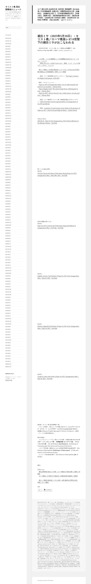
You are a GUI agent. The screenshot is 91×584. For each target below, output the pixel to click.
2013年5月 (8, 316)
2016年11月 (8, 270)
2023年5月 (8, 105)
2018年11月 (8, 222)
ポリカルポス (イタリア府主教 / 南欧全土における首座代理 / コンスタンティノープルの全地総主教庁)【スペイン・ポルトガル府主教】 (59, 527)
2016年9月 (8, 276)
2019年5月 (8, 212)
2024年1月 (8, 83)
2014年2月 (8, 313)
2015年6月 (8, 297)
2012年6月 (8, 332)
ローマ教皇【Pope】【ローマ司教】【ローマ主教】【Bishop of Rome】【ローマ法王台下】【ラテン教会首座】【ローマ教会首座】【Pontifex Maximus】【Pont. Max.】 (58, 545)
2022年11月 (8, 118)
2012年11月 (8, 321)
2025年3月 (8, 54)
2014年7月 (8, 302)
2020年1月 (8, 193)
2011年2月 (8, 358)
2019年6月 (8, 209)
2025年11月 (8, 41)
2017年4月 (8, 257)
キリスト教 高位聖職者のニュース (13, 8)
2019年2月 (8, 220)
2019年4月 (8, 214)
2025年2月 (8, 57)
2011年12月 (8, 340)
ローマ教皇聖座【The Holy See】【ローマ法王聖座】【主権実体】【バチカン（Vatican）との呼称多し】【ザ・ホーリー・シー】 (59, 550)
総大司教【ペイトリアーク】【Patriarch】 (55, 555)
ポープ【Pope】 (50, 526)
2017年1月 (8, 265)
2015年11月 (8, 292)
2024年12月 (8, 62)
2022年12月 (8, 115)
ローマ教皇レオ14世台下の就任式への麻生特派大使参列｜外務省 (58, 476)
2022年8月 (8, 126)
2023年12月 (8, 86)
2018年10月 (8, 225)
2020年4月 (8, 188)
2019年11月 (8, 198)
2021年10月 (8, 145)
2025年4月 (8, 51)
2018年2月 (8, 241)
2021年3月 (8, 163)
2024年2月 (8, 81)
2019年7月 (8, 206)
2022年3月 (8, 137)
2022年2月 (8, 139)
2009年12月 (8, 364)
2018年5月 (8, 233)
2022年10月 (8, 121)
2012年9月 (8, 326)
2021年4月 (8, 161)
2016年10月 (8, 273)
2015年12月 (8, 289)
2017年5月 (8, 254)
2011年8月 (8, 345)
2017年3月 (8, 260)
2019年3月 (8, 217)
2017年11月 (8, 249)
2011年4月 (8, 353)
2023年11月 (8, 89)
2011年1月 (8, 361)
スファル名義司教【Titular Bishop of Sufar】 (51, 515)
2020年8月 (8, 182)
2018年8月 (8, 230)
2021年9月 (8, 147)
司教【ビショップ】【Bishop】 (57, 552)
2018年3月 (8, 238)
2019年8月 (8, 204)
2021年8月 (8, 150)
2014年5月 (8, 305)
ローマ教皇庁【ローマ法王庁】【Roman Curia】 (68, 547)
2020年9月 (8, 180)
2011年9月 (8, 342)
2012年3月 (8, 334)
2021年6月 (8, 155)
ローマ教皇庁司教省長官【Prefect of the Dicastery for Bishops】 (53, 549)
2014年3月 (8, 310)
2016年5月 (8, 281)
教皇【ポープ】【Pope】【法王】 (54, 553)
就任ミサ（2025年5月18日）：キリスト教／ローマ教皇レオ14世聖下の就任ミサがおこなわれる (59, 39)
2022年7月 (8, 129)
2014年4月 (8, 308)
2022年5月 (8, 134)
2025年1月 (8, 59)
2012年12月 (8, 318)
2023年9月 (8, 94)
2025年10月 (8, 43)
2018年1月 (8, 244)
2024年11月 (8, 65)
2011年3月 (8, 356)
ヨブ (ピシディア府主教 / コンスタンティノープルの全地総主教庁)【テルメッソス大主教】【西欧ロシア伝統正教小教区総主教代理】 (59, 529)
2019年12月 (8, 196)
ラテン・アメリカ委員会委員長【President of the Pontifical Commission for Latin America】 (59, 532)
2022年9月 (8, 123)
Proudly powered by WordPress (45, 580)
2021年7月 (8, 153)
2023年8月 (8, 97)
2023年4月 (8, 107)
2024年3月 (8, 78)
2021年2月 (8, 166)
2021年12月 (8, 142)
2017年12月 (8, 246)
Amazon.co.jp (8, 380)
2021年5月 (8, 158)
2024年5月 (8, 73)
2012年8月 (8, 329)
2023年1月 (8, 113)
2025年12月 (8, 38)
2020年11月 (8, 174)
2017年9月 (8, 252)
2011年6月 (8, 348)
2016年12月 (8, 268)
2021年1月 (8, 169)
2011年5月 (8, 350)
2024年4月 (8, 75)
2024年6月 (8, 70)
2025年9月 (8, 46)
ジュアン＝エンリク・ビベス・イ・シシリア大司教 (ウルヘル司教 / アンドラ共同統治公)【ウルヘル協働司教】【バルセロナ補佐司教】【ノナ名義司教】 (59, 513)
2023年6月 (8, 102)
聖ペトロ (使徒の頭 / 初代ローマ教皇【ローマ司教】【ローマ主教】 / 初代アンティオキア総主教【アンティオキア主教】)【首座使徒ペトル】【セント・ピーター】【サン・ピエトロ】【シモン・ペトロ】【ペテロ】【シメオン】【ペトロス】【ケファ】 (59, 558)
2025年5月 (8, 49)
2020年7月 (8, 185)
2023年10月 (8, 91)
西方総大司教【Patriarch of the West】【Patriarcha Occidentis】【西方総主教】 (57, 560)
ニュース (51, 502)
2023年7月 (8, 99)
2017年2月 (8, 262)
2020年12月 (8, 172)
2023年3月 (8, 110)
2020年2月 (8, 190)
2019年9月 (8, 201)
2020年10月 (8, 177)
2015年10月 (8, 294)
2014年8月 (8, 300)
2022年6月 (8, 132)
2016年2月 (8, 286)
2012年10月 (8, 324)
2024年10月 (8, 67)
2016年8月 (8, 278)
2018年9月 (8, 228)
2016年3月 (8, 284)
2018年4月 (8, 236)
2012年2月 (8, 337)
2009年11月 (8, 366)
